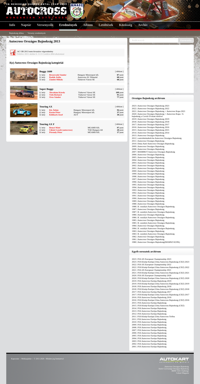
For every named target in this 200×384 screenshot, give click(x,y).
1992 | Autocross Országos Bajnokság (148, 193)
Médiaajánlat (26, 359)
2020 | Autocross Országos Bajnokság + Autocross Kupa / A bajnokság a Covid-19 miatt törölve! (157, 115)
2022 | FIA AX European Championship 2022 (151, 264)
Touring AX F (46, 124)
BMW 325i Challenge (180, 371)
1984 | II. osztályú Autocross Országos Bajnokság (153, 228)
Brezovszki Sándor (57, 75)
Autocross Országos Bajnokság (176, 366)
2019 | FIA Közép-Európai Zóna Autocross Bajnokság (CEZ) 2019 (160, 283)
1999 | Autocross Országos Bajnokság (148, 173)
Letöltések (106, 25)
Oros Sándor (55, 97)
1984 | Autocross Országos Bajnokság (148, 225)
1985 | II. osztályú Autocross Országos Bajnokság (153, 223)
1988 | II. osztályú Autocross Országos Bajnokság (153, 206)
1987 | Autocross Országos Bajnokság (148, 209)
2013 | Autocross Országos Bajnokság (148, 135)
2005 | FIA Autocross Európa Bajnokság (149, 335)
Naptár (26, 25)
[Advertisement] (162, 69)
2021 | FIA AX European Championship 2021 (151, 270)
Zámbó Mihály (56, 79)
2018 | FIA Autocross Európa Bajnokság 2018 (151, 286)
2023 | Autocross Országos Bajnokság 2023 (150, 105)
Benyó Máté (54, 127)
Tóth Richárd (55, 95)
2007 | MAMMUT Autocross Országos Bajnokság (153, 152)
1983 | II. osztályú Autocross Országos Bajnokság (153, 234)
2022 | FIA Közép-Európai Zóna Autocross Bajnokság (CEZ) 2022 (160, 267)
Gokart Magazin (182, 373)
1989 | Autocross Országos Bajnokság (148, 201)
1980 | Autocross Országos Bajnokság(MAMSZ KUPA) (156, 242)
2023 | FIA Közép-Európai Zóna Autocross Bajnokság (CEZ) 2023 (160, 262)
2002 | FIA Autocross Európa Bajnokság (149, 344)
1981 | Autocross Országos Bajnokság (148, 239)
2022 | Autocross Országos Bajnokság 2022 (150, 108)
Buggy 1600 (45, 71)
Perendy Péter (55, 132)
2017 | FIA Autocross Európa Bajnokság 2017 (151, 292)
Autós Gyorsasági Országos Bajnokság (173, 369)
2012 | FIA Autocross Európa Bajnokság (149, 314)
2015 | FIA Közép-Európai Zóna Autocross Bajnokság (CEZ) (158, 305)
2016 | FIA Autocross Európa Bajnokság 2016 (151, 297)
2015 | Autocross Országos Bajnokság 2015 (150, 130)
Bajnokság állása (16, 33)
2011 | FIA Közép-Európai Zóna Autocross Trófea (153, 316)
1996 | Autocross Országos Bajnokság (148, 182)
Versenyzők (45, 25)
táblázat (119, 71)
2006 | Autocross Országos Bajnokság (148, 154)
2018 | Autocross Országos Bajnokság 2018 (150, 122)
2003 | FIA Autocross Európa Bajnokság (149, 341)
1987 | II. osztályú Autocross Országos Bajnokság (153, 212)
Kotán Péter (54, 112)
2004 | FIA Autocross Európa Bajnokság (149, 338)
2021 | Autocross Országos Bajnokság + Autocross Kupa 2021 (158, 111)
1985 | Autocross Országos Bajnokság (148, 220)
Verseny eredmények (37, 33)
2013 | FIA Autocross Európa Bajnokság (149, 311)
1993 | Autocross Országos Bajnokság (148, 190)
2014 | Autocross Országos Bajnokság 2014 (150, 132)
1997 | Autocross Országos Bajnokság (148, 179)
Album (88, 25)
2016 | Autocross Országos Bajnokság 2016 (150, 127)
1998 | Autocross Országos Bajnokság (148, 176)
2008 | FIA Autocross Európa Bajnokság (149, 327)
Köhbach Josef (56, 114)
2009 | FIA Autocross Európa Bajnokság (149, 324)
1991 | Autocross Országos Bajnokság (148, 195)
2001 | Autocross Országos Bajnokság (148, 168)
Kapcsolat (15, 359)
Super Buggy (46, 89)
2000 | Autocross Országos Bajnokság (148, 171)
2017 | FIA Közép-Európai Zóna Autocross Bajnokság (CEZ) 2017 (160, 294)
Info (12, 25)
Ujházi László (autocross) (60, 130)
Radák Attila (55, 77)
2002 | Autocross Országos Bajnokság (148, 165)
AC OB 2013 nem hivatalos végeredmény (35, 51)
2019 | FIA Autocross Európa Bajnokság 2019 (151, 281)
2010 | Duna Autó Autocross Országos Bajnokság (153, 143)
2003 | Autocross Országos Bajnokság (148, 163)
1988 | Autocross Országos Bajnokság (148, 204)
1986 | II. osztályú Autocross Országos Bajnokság (153, 217)
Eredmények (68, 25)
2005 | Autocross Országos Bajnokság (148, 157)
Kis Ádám (53, 110)
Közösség (125, 25)
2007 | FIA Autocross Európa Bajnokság (149, 330)
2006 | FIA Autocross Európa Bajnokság (149, 333)
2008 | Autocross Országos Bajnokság (148, 149)
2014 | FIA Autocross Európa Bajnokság (149, 308)
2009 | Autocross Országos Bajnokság (148, 146)
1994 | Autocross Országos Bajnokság (148, 187)
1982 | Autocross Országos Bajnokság (148, 236)
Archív (143, 25)
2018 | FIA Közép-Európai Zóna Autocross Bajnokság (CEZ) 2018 (160, 289)
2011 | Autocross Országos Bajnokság (148, 141)
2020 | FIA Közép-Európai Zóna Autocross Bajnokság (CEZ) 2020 (160, 278)
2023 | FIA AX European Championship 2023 (151, 259)
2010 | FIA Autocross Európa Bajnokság (149, 322)
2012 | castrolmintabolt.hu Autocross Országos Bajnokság (157, 138)
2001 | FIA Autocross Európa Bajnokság (149, 346)
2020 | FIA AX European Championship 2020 (151, 275)
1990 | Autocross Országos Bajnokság (148, 198)
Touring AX (45, 106)
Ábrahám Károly (57, 92)
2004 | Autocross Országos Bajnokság (148, 160)
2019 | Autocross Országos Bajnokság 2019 (150, 119)
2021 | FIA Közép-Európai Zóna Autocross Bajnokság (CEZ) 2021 (160, 272)
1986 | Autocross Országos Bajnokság (148, 214)
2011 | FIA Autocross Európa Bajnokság (149, 319)
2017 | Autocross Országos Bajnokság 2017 (150, 124)
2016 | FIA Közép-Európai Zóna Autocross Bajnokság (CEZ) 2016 (160, 300)
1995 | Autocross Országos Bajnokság (148, 184)
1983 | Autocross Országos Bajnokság (148, 231)
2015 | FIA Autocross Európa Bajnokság (149, 303)
